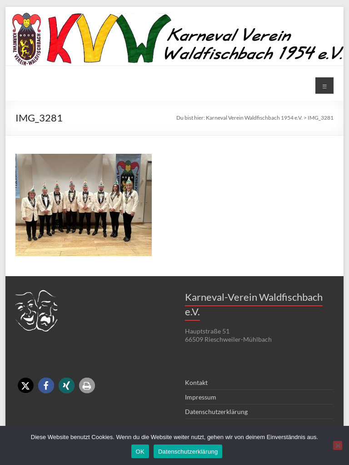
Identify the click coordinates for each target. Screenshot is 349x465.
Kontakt (196, 382)
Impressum (200, 397)
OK (140, 451)
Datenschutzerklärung (216, 411)
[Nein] (337, 445)
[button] (26, 386)
